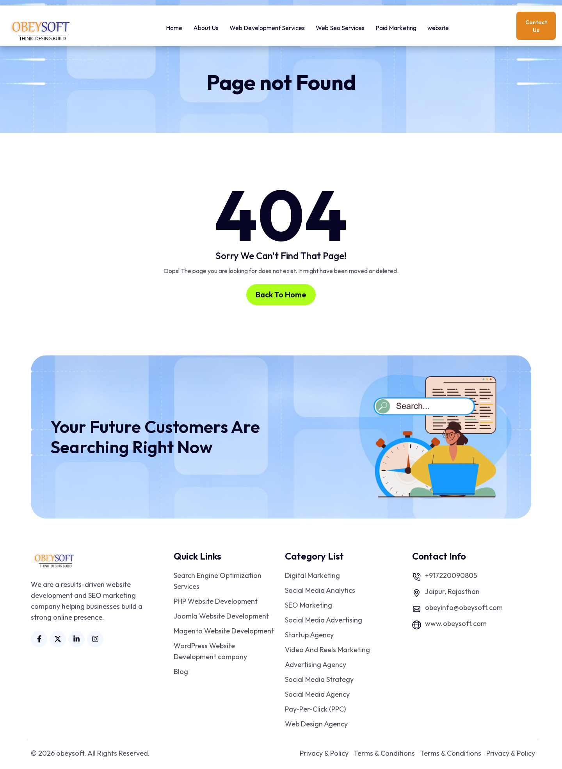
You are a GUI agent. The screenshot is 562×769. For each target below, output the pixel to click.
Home (174, 26)
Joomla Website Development (221, 616)
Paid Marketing (395, 26)
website (438, 26)
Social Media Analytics (320, 590)
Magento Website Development (224, 630)
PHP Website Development (216, 601)
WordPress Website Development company (210, 651)
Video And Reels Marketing (327, 649)
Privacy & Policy (324, 753)
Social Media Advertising (323, 619)
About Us (206, 26)
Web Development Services (267, 26)
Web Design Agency (316, 723)
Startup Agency (309, 634)
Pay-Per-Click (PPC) (315, 709)
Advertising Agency (315, 664)
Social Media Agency (317, 694)
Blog (181, 671)
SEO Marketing (308, 605)
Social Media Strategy (319, 679)
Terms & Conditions (384, 753)
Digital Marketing (312, 575)
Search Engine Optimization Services (217, 581)
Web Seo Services (340, 26)
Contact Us (536, 26)
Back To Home (281, 294)
